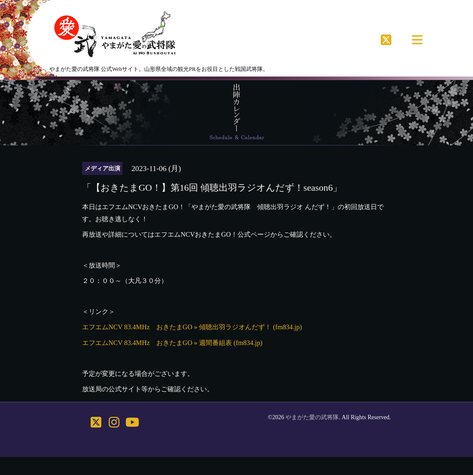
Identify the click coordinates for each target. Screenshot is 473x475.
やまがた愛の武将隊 (312, 417)
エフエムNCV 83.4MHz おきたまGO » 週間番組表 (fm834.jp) (172, 342)
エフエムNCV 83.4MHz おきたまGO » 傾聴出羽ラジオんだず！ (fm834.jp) (192, 327)
